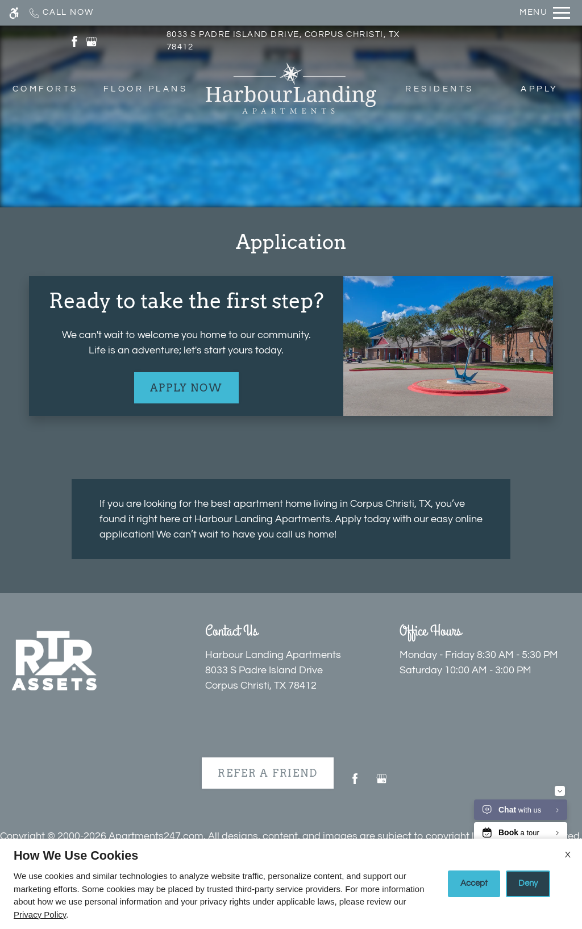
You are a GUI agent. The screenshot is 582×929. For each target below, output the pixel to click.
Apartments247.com (156, 836)
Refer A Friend (267, 773)
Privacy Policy (40, 914)
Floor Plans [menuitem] (145, 89)
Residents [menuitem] (439, 89)
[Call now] (60, 13)
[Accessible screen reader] (14, 13)
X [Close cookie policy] (568, 854)
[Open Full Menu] (545, 13)
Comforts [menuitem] (45, 89)
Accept (474, 883)
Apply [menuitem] (539, 89)
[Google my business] (382, 783)
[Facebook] (355, 783)
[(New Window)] (74, 41)
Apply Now (186, 388)
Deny (528, 883)
